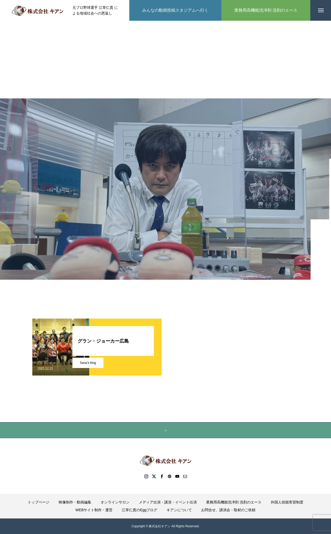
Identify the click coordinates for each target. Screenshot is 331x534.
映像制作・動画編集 (75, 502)
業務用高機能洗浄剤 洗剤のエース (233, 502)
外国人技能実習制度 (287, 502)
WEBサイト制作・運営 (94, 510)
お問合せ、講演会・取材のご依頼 (228, 510)
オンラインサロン (115, 502)
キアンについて (179, 510)
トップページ (38, 502)
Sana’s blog (88, 363)
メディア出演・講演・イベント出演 (168, 502)
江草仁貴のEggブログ (139, 510)
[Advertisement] (165, 59)
